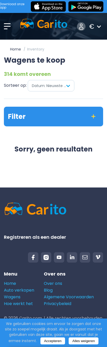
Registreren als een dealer (35, 237)
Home (15, 49)
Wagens (12, 297)
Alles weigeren (83, 341)
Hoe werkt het (18, 304)
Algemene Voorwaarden (69, 297)
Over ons (53, 283)
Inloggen (81, 26)
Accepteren (52, 341)
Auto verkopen (19, 290)
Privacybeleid (57, 304)
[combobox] (51, 85)
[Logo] (44, 26)
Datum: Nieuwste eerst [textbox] (52, 85)
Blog (48, 290)
